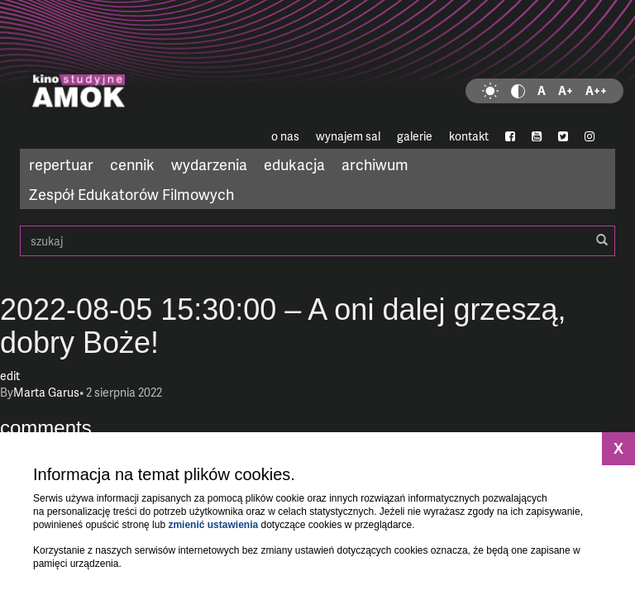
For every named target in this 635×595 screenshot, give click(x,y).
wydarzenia (209, 164)
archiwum (374, 164)
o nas (285, 136)
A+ (565, 90)
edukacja (294, 164)
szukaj (317, 241)
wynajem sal (348, 136)
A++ (596, 90)
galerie (414, 136)
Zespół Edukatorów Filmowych (131, 193)
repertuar (61, 164)
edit (10, 375)
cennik (132, 164)
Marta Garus (46, 392)
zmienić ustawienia (213, 525)
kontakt (469, 136)
